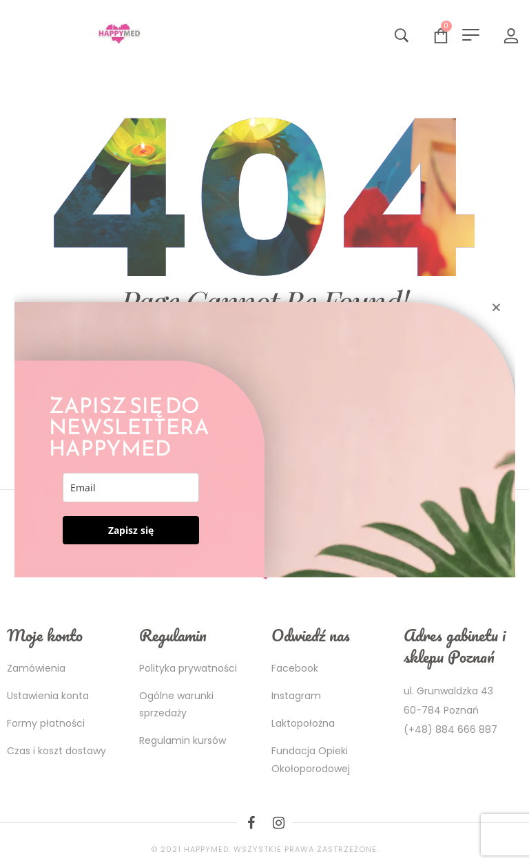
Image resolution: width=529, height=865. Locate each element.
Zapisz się (131, 530)
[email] (131, 487)
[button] (496, 307)
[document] (264, 432)
